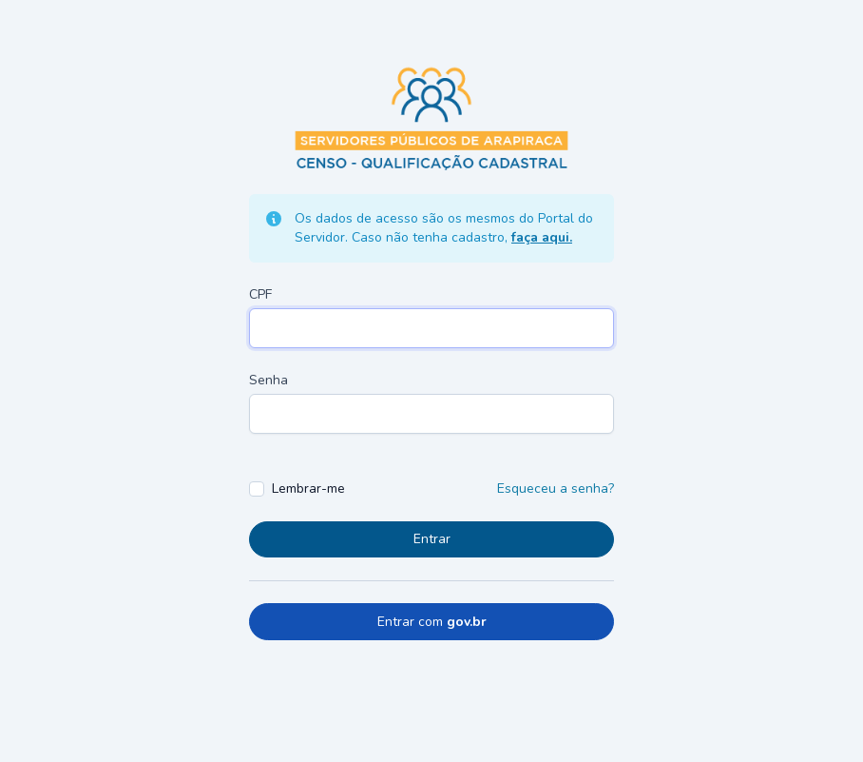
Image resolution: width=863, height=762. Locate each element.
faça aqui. (541, 237)
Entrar (432, 539)
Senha (268, 380)
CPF (260, 294)
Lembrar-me (308, 488)
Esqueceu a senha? (555, 488)
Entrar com (432, 622)
